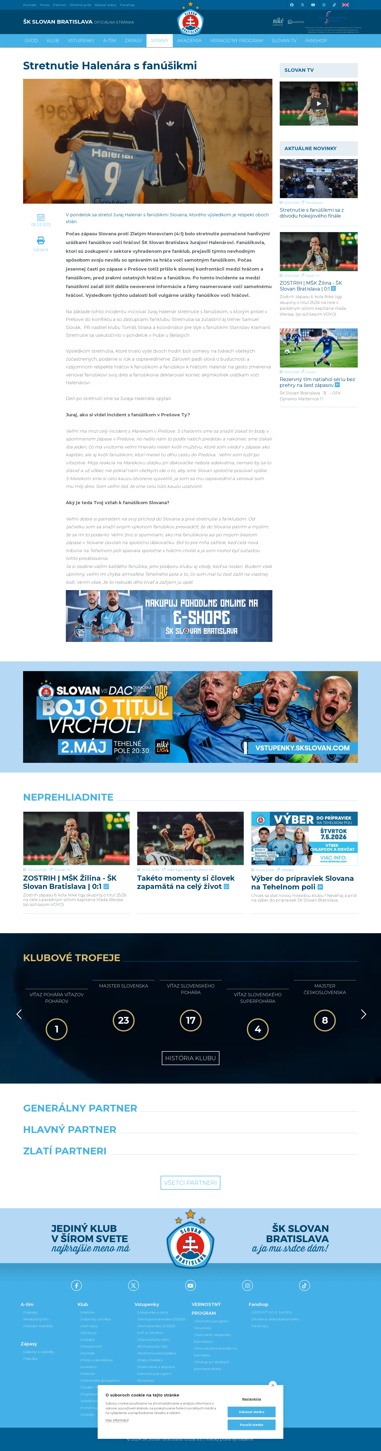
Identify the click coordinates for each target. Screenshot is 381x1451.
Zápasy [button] (133, 40)
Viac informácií (117, 1420)
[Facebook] (291, 5)
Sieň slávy (88, 1326)
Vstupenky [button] (81, 40)
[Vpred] (362, 1014)
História (87, 1312)
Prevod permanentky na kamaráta (215, 1351)
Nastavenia (251, 1399)
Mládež (288, 853)
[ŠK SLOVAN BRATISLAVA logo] (105, 22)
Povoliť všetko (252, 1425)
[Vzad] (18, 1014)
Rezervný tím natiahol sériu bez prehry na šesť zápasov (317, 382)
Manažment (91, 1346)
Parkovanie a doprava (156, 1367)
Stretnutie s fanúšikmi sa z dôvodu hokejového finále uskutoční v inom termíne (313, 213)
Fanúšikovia (314, 202)
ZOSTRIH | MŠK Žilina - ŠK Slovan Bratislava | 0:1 (311, 286)
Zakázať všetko (251, 1412)
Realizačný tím (36, 1319)
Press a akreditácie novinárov (96, 1363)
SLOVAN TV (284, 40)
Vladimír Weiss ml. (198, 853)
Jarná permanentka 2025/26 (161, 1319)
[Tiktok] (334, 5)
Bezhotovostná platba (156, 1353)
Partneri (87, 1373)
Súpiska (30, 1312)
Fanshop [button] (316, 40)
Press (44, 5)
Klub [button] (53, 40)
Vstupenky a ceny (152, 1312)
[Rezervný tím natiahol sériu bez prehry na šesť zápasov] (319, 348)
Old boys (88, 1333)
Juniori (311, 372)
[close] (273, 1385)
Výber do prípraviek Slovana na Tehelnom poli (302, 865)
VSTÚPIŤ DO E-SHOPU (271, 1312)
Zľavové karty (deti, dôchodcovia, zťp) (153, 1343)
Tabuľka (30, 1358)
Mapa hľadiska (150, 1360)
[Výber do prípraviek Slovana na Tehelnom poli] (304, 830)
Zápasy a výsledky (38, 1352)
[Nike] (190, 1120)
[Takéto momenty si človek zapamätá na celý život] (190, 830)
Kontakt (87, 1353)
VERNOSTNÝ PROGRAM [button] (236, 40)
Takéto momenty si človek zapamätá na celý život (186, 865)
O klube (87, 1339)
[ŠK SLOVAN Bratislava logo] (190, 18)
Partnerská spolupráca (99, 1380)
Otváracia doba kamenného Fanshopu (275, 1322)
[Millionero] (233, 1142)
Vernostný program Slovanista (154, 1377)
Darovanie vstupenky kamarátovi (212, 1338)
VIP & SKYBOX (150, 1333)
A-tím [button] (109, 40)
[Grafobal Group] (233, 1163)
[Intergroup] (148, 1163)
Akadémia (189, 40)
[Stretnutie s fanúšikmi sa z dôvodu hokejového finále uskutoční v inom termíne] (319, 178)
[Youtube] (313, 5)
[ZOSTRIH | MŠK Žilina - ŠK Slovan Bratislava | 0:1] (319, 251)
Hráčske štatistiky (38, 1326)
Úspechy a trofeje (95, 1319)
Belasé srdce (105, 5)
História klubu (190, 1058)
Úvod (31, 40)
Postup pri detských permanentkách (211, 1365)
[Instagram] (324, 5)
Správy (159, 40)
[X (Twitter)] (302, 5)
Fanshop (127, 5)
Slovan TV (313, 275)
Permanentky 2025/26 (156, 1326)
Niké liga (174, 853)
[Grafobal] (148, 1142)
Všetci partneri (190, 1182)
